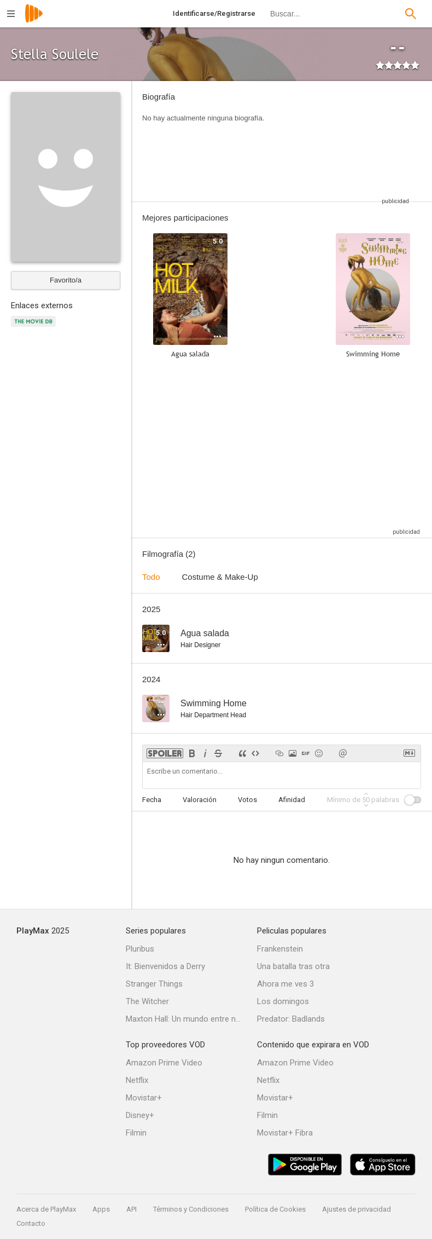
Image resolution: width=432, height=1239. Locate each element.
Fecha (151, 800)
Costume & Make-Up (220, 576)
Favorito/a (65, 280)
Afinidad (291, 800)
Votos (247, 800)
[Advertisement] (344, 141)
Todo (151, 576)
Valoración (200, 800)
